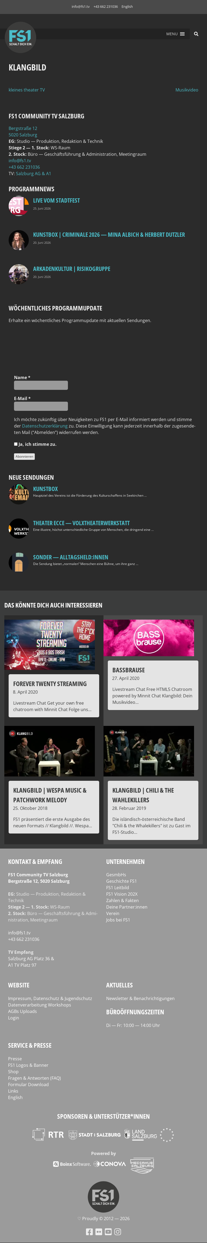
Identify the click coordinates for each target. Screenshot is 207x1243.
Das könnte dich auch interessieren (53, 605)
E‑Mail (22, 398)
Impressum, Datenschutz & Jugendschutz (50, 998)
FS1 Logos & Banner (28, 1065)
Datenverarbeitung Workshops (39, 1005)
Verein (112, 913)
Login (13, 1018)
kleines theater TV (27, 90)
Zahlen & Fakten (122, 900)
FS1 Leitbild (117, 888)
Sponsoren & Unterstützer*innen (103, 1116)
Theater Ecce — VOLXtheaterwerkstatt (81, 523)
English (127, 6)
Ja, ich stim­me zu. (35, 444)
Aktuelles (119, 984)
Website (18, 984)
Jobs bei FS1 (118, 920)
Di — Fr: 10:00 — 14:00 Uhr (133, 1025)
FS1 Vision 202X (121, 894)
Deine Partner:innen (126, 907)
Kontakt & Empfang (35, 861)
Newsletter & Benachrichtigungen (140, 998)
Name (22, 377)
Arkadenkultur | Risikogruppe (71, 268)
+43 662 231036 (106, 6)
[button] (172, 34)
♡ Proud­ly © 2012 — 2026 (103, 1218)
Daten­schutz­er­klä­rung (45, 426)
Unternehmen (125, 861)
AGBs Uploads (22, 1011)
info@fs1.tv (81, 6)
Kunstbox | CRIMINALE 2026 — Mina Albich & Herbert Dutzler (109, 234)
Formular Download (28, 1084)
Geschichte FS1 (121, 881)
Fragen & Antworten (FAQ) (34, 1078)
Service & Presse (29, 1045)
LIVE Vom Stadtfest (56, 200)
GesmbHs (116, 875)
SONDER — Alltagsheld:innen (70, 557)
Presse (15, 1059)
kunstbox (45, 489)
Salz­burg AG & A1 (33, 173)
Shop (13, 1072)
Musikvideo (186, 90)
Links (13, 1091)
